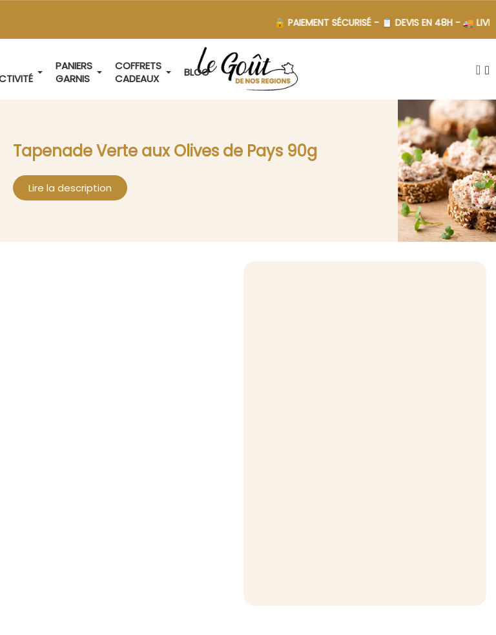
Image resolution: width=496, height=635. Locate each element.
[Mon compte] (487, 70)
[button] (477, 69)
